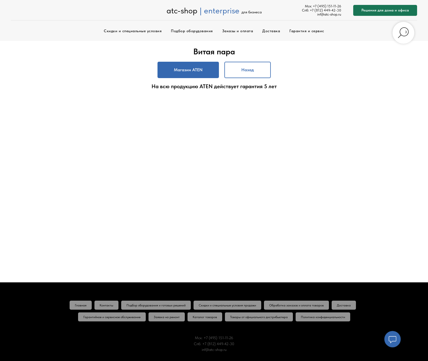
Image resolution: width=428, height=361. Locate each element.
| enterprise (219, 10)
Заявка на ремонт (167, 317)
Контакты (106, 305)
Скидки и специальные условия (133, 31)
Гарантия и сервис (306, 31)
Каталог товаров (205, 317)
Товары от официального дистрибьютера (259, 317)
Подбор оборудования (192, 31)
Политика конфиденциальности (323, 317)
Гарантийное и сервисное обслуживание (112, 317)
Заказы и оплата (237, 31)
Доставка (271, 31)
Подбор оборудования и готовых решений (156, 305)
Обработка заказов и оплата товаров (296, 305)
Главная (81, 305)
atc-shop (182, 10)
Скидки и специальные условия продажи (227, 305)
